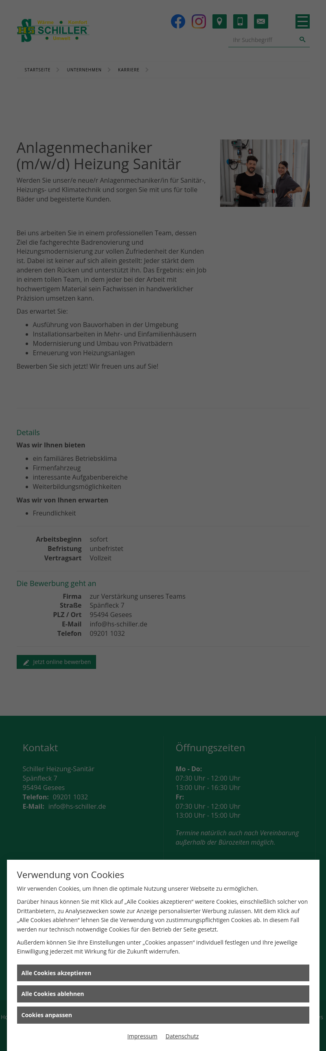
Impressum (142, 1036)
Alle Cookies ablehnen (53, 994)
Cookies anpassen (47, 1015)
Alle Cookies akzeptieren (57, 973)
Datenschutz (182, 1036)
